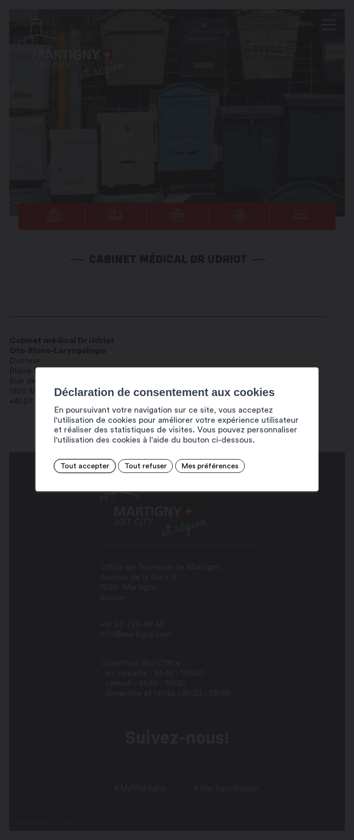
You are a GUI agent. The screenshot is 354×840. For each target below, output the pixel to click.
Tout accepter (84, 466)
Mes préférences (210, 466)
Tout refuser (145, 466)
